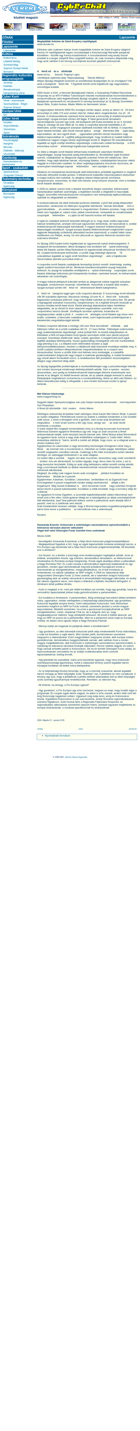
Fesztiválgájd (10, 140)
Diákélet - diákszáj (13, 150)
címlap (40, 729)
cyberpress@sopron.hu (130, 15)
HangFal (8, 143)
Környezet (9, 189)
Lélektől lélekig (11, 61)
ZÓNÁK (7, 37)
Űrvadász (8, 182)
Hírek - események (13, 100)
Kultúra (7, 54)
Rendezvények (11, 89)
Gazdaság (9, 157)
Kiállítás (7, 86)
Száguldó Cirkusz (13, 175)
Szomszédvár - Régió (15, 103)
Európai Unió (11, 111)
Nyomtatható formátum (57, 735)
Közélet (7, 122)
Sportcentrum (10, 171)
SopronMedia (10, 125)
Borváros (8, 71)
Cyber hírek (10, 118)
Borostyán (9, 193)
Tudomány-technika (16, 179)
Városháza (9, 129)
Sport (6, 132)
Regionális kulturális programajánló (17, 77)
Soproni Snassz (12, 107)
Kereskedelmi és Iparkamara (12, 163)
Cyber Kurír (10, 96)
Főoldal (7, 42)
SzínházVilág (10, 64)
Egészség (8, 186)
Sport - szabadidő (15, 168)
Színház (7, 82)
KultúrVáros (10, 57)
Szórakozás (10, 136)
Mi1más (7, 147)
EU (5, 114)
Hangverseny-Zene (14, 93)
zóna (81, 729)
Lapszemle (10, 46)
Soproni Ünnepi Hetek (15, 68)
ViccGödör (9, 154)
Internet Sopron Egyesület (76, 757)
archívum (133, 729)
